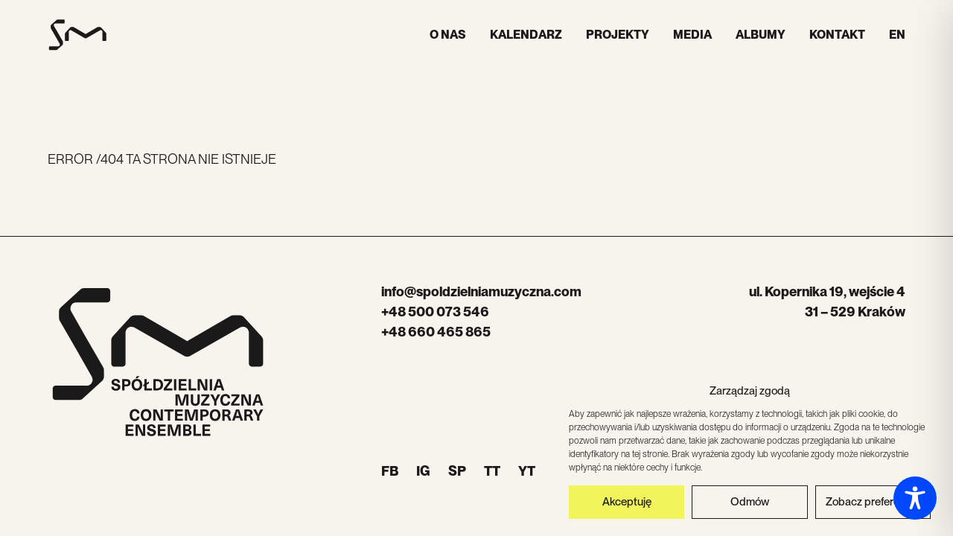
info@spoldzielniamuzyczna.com (481, 291)
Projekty (617, 35)
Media (692, 35)
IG (423, 471)
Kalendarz (526, 35)
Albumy (760, 35)
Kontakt (837, 35)
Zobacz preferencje (872, 504)
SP (457, 471)
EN (897, 35)
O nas (448, 35)
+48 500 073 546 (435, 311)
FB (389, 471)
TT (492, 471)
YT (526, 471)
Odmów (749, 504)
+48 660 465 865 (436, 331)
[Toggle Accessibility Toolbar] (915, 498)
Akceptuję (626, 504)
